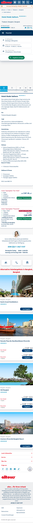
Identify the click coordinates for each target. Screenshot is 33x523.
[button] (16, 453)
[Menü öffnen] (31, 2)
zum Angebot (26, 309)
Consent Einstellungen (7, 515)
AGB (2, 508)
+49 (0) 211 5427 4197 (16, 503)
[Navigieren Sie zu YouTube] (14, 469)
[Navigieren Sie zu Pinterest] (10, 469)
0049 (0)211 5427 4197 (16, 247)
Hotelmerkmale (12, 89)
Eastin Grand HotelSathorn (9, 302)
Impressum (19, 508)
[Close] (32, 6)
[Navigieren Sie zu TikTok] (18, 469)
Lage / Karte (25, 89)
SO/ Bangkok (4, 390)
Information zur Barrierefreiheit (21, 511)
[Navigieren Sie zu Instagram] (6, 469)
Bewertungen (20, 89)
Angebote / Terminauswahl (24, 198)
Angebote (30, 89)
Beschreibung (4, 89)
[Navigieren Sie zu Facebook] (2, 469)
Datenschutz (4, 511)
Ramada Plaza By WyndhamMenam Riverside (15, 341)
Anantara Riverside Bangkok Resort (12, 439)
